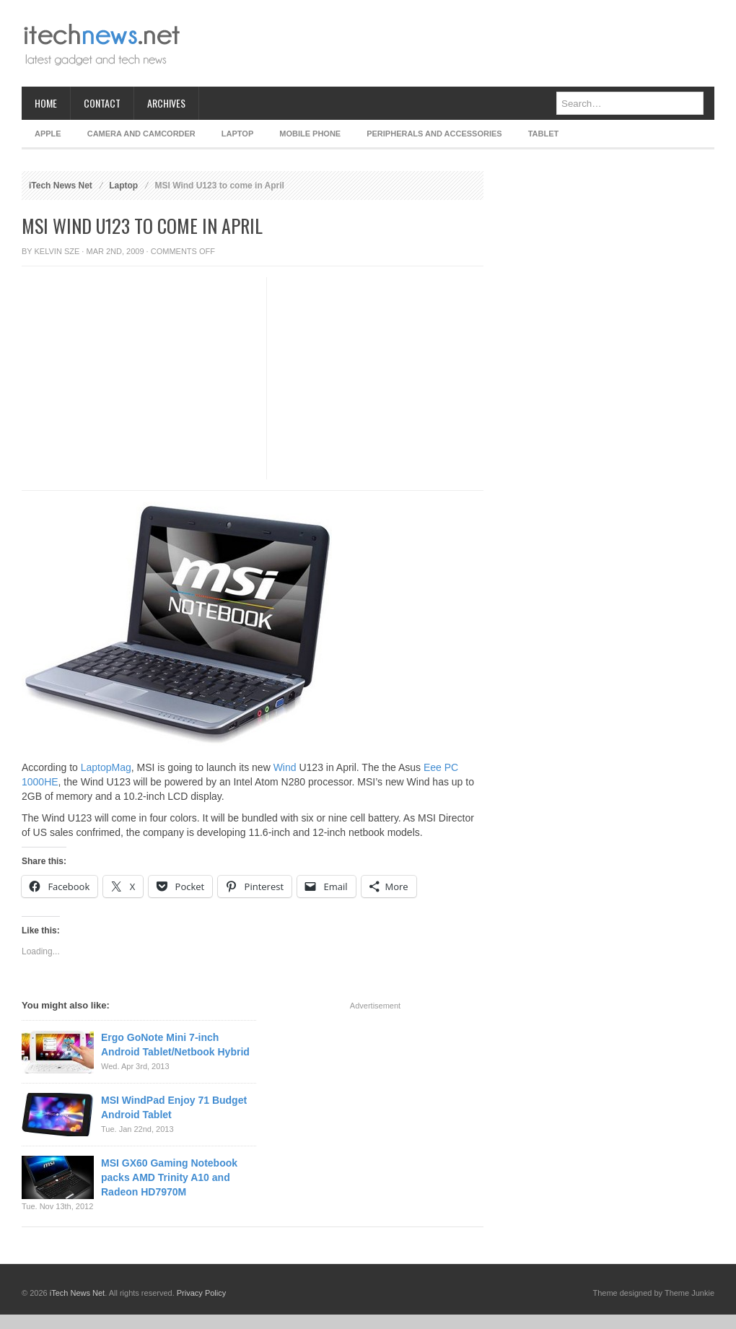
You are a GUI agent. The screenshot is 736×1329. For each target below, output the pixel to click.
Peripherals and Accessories (434, 133)
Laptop (237, 133)
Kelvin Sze (57, 251)
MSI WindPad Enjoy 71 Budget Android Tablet (174, 1107)
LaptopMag (106, 767)
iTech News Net (60, 185)
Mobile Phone (310, 133)
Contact (102, 102)
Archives (166, 102)
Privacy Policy (201, 1293)
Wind (285, 767)
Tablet (543, 133)
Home (46, 102)
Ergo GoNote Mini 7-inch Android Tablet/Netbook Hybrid (175, 1045)
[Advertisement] (451, 43)
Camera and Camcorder (141, 133)
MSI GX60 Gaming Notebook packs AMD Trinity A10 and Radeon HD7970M (169, 1177)
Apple (48, 133)
